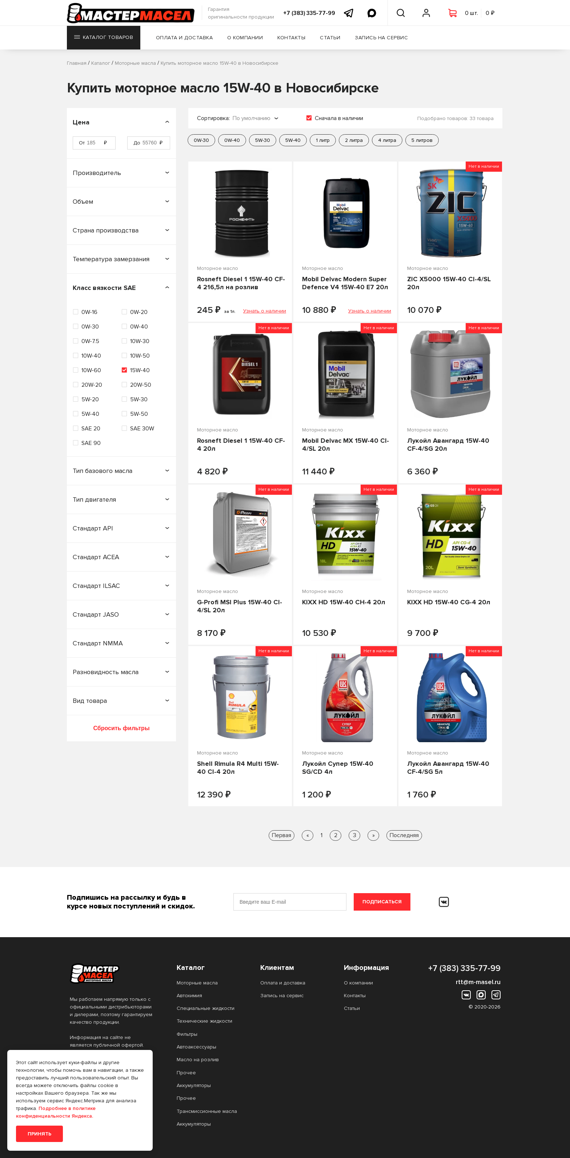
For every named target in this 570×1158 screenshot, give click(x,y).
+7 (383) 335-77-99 (309, 13)
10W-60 (91, 370)
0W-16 (89, 312)
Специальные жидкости (205, 1008)
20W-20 (91, 385)
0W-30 (90, 326)
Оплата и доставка (185, 38)
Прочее (186, 1073)
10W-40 (91, 355)
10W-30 (139, 341)
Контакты (292, 38)
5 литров (422, 140)
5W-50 (139, 414)
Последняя (404, 835)
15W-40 (140, 370)
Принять (39, 1134)
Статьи (331, 38)
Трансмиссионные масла (207, 1111)
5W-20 (90, 399)
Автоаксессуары (196, 1047)
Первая (281, 835)
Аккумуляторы (194, 1085)
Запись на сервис (382, 38)
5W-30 (139, 399)
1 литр (323, 140)
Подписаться (382, 902)
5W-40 (90, 414)
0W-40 (139, 326)
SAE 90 (91, 443)
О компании (246, 38)
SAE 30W (142, 428)
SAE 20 (90, 428)
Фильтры (187, 1034)
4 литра (387, 140)
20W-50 (140, 385)
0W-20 (139, 312)
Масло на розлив (198, 1059)
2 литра (354, 140)
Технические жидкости (204, 1021)
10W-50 (140, 355)
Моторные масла (197, 983)
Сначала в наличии (339, 118)
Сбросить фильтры (121, 728)
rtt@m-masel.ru (478, 982)
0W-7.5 (90, 341)
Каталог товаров (103, 38)
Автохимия (189, 995)
